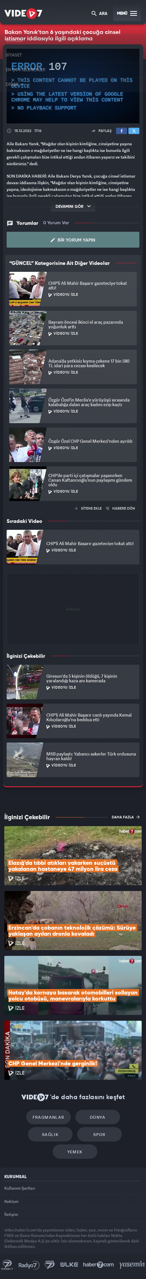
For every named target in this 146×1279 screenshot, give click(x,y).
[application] (73, 86)
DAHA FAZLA (126, 817)
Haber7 (98, 1265)
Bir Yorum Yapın (73, 240)
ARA (99, 14)
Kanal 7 (7, 1265)
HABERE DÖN (120, 509)
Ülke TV (69, 1265)
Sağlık (50, 1134)
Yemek (75, 1151)
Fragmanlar (49, 1117)
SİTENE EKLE (88, 509)
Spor (99, 1134)
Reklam (11, 1201)
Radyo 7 (29, 1265)
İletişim (11, 1214)
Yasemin (132, 1265)
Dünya (97, 1117)
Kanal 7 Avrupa (50, 1265)
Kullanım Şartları (19, 1188)
